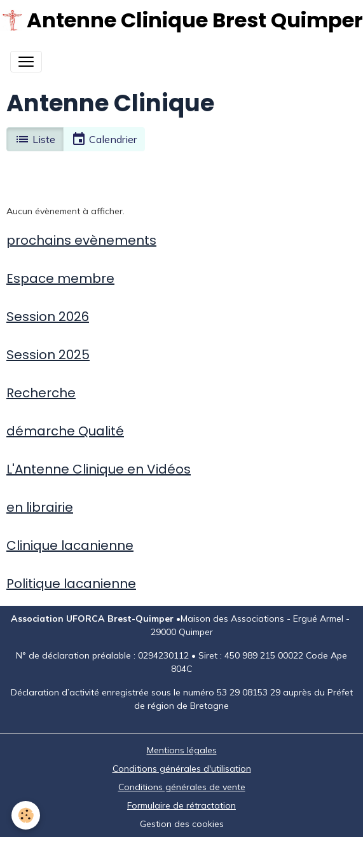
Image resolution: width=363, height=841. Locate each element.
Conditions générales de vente (181, 787)
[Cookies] (25, 815)
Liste (35, 139)
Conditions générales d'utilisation (182, 768)
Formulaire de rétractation (181, 805)
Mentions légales (182, 750)
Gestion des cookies (182, 824)
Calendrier (104, 139)
